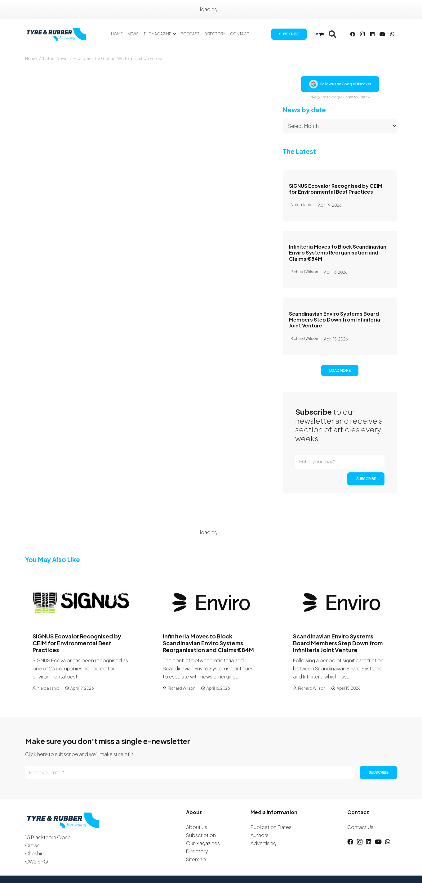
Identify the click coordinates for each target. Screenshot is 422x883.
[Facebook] (353, 34)
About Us (196, 827)
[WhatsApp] (392, 34)
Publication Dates (271, 827)
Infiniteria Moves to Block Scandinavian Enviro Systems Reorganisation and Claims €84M (337, 252)
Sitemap (196, 859)
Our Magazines (203, 843)
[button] (173, 34)
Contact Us (360, 827)
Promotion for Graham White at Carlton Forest (117, 58)
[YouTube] (382, 34)
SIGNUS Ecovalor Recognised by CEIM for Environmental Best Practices (335, 188)
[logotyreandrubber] (57, 34)
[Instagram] (362, 34)
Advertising (263, 843)
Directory (197, 851)
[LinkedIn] (372, 34)
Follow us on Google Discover (340, 84)
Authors (260, 835)
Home (31, 58)
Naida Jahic (48, 688)
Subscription (201, 835)
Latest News (55, 58)
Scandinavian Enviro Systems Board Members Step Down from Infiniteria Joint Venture (334, 319)
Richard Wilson (181, 688)
